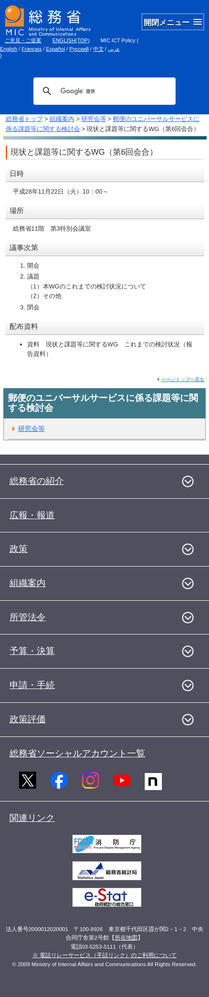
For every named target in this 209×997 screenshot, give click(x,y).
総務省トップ (24, 118)
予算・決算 (32, 651)
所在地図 (126, 938)
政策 (19, 549)
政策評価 (28, 719)
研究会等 (93, 118)
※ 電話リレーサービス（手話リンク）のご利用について (104, 955)
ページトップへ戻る (182, 379)
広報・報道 (32, 515)
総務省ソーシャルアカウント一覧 (77, 753)
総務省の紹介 (37, 481)
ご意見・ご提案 (23, 40)
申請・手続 (32, 685)
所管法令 (28, 617)
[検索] (103, 91)
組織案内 (62, 118)
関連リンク (32, 818)
